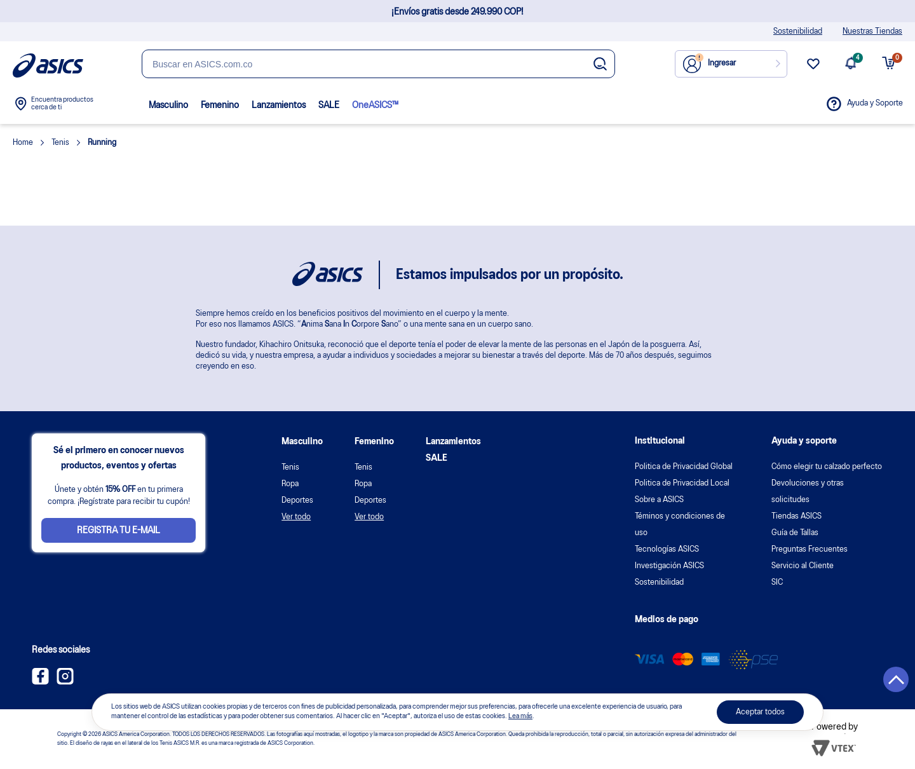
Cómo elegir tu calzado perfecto (826, 467)
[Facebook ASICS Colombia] (40, 681)
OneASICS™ (375, 105)
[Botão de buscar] (600, 65)
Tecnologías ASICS (667, 549)
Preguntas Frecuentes (809, 549)
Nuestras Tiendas (872, 31)
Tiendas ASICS (796, 516)
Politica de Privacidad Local (682, 483)
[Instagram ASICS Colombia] (65, 681)
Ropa (290, 484)
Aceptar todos (760, 712)
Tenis (290, 467)
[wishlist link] (813, 68)
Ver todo (296, 517)
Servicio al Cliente (802, 566)
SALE (328, 105)
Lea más (520, 716)
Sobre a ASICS (659, 500)
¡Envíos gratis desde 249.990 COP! (457, 12)
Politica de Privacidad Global (684, 467)
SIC (777, 582)
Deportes (297, 500)
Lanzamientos (279, 105)
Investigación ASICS (669, 566)
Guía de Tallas (794, 533)
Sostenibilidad (797, 31)
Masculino (168, 105)
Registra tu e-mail (118, 530)
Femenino (220, 105)
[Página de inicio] (48, 65)
